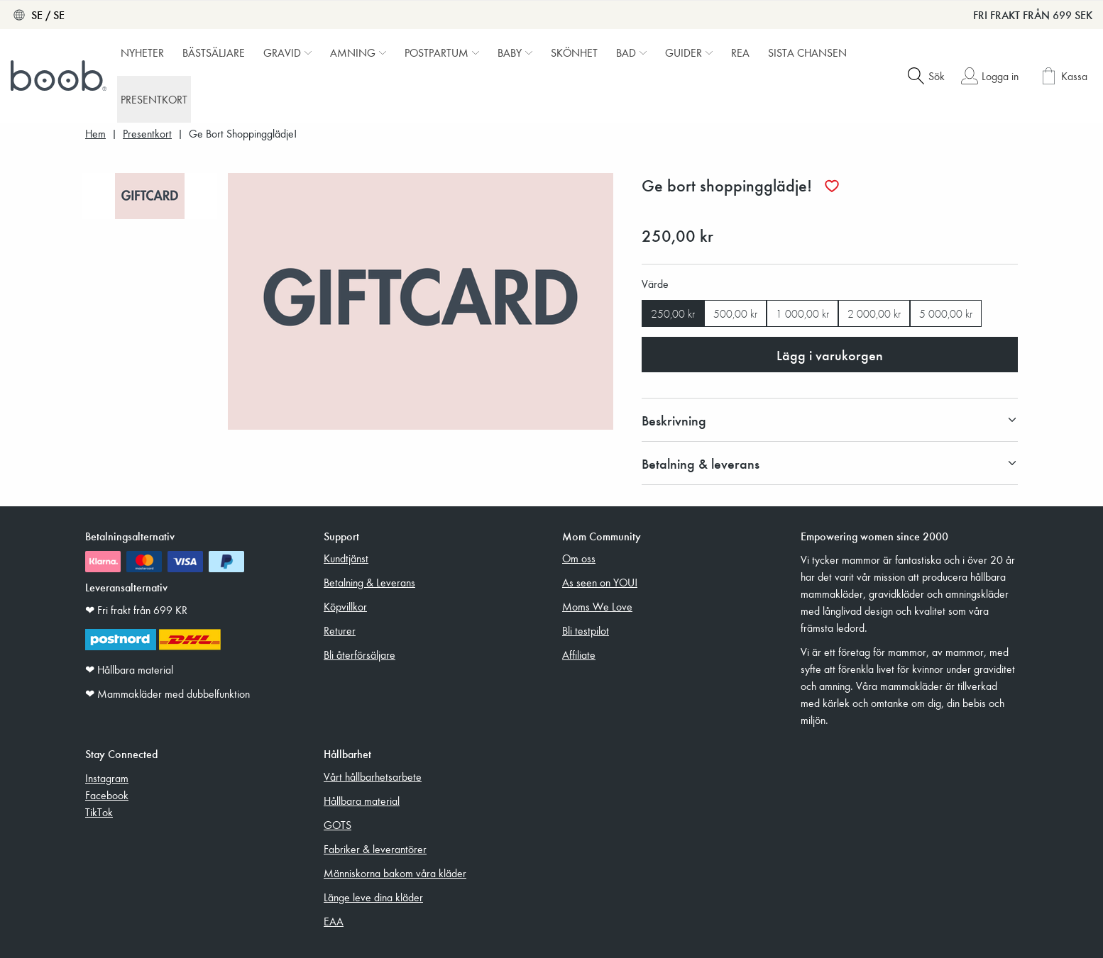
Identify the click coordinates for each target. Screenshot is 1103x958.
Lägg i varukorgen (830, 354)
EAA (334, 921)
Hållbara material (362, 800)
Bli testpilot (585, 630)
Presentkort (147, 133)
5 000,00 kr (945, 313)
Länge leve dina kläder (373, 897)
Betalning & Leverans (369, 582)
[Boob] (60, 76)
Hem (95, 133)
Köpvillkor (345, 606)
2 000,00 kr (874, 313)
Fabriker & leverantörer (375, 849)
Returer (340, 630)
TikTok (99, 812)
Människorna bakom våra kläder (395, 873)
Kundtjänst (346, 558)
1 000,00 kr (802, 313)
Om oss (579, 558)
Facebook (106, 795)
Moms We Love (597, 606)
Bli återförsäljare (359, 654)
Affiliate (579, 654)
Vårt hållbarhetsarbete (373, 776)
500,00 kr (735, 313)
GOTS (337, 825)
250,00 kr (673, 313)
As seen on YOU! (599, 582)
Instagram (106, 778)
